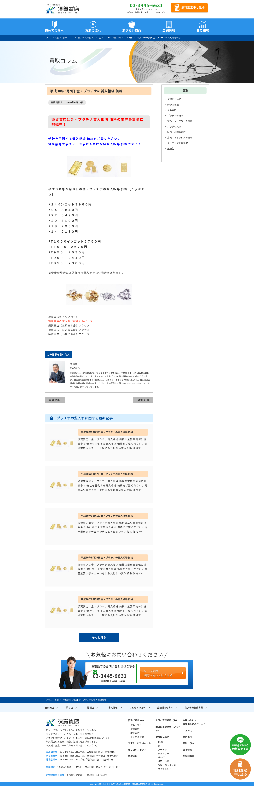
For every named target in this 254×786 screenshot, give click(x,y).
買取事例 (187, 737)
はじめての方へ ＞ (140, 707)
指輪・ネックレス (167, 765)
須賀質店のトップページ (63, 316)
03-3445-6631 (146, 5)
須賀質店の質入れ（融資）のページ (70, 321)
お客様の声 (188, 756)
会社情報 (187, 749)
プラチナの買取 (175, 115)
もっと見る (99, 637)
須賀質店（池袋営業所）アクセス (69, 334)
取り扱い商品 (162, 737)
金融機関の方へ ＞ (167, 707)
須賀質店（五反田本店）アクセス (69, 325)
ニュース (187, 730)
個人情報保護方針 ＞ (196, 707)
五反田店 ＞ (51, 707)
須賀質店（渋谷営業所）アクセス (69, 329)
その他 (170, 148)
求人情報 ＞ (115, 707)
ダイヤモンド (164, 769)
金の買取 (171, 110)
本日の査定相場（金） (167, 720)
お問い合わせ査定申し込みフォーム (194, 722)
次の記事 (143, 400)
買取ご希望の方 (136, 720)
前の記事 (54, 400)
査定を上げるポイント (139, 743)
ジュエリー (163, 753)
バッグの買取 (174, 126)
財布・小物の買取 (176, 132)
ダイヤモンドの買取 (177, 143)
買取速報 (132, 756)
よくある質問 (137, 737)
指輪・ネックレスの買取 (179, 137)
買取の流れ (93, 30)
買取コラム (188, 743)
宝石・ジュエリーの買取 (179, 121)
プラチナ (162, 749)
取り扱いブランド (137, 749)
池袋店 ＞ (92, 707)
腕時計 (161, 741)
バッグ (161, 757)
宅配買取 (134, 733)
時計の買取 (173, 104)
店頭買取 (134, 729)
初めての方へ (54, 30)
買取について (174, 99)
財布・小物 (163, 761)
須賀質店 (62, 722)
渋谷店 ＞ (71, 707)
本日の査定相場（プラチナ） (168, 728)
